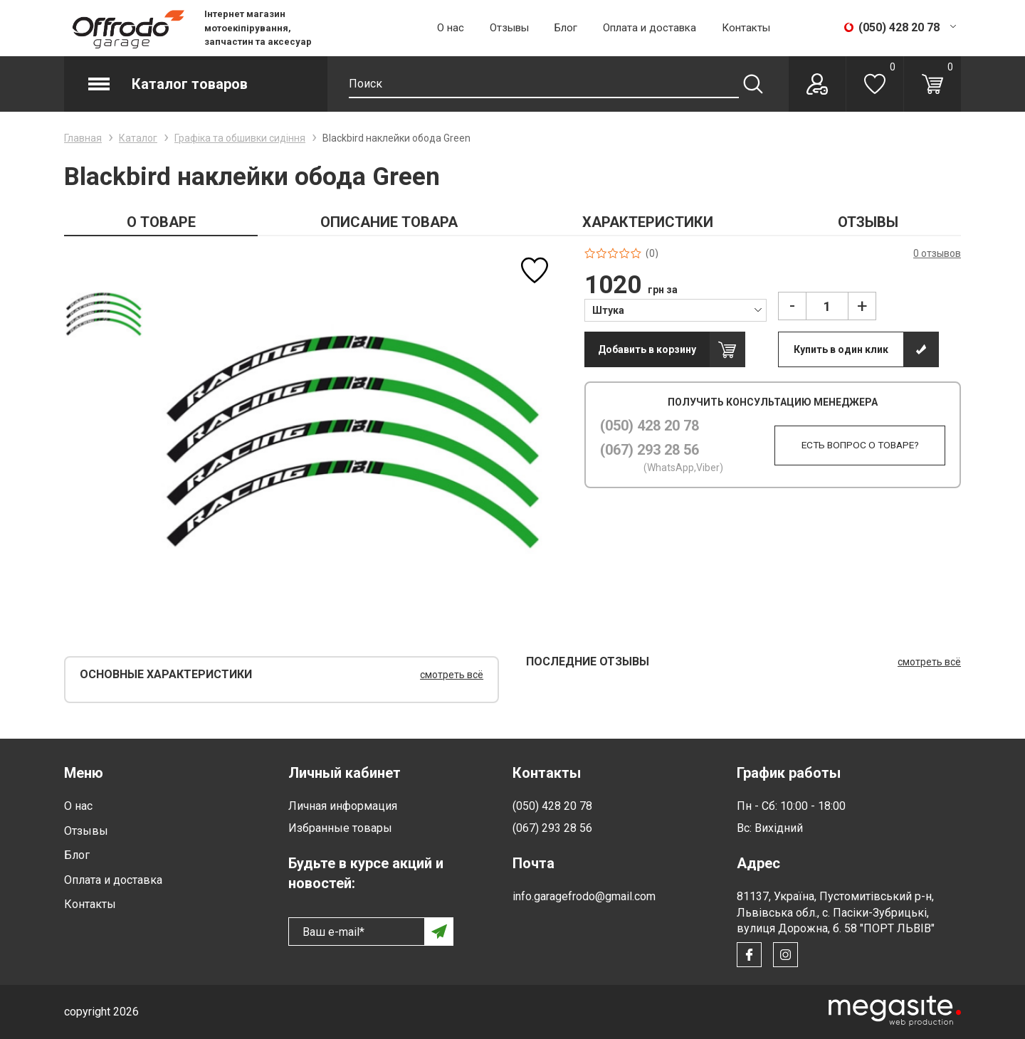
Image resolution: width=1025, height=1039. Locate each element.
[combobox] (675, 309)
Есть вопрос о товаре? (853, 445)
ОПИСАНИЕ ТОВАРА (389, 222)
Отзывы (509, 27)
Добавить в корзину (647, 349)
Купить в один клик (841, 349)
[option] (103, 314)
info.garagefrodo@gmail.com (584, 896)
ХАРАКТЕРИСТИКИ (647, 222)
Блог (565, 27)
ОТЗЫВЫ (868, 222)
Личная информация (342, 806)
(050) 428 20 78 (649, 425)
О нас (450, 27)
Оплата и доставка (649, 27)
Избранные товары (340, 828)
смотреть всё (451, 675)
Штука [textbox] (608, 310)
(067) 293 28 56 (649, 450)
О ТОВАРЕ (161, 222)
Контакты (746, 27)
